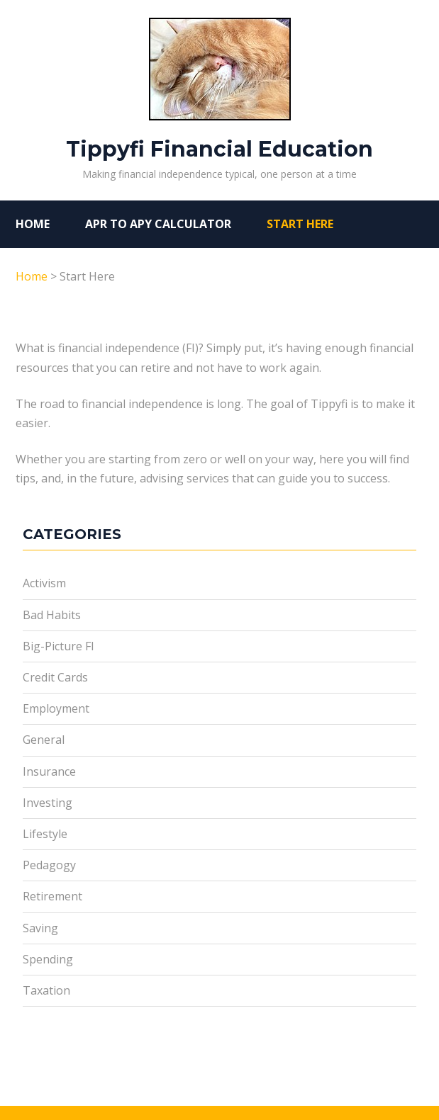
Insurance (49, 771)
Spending (48, 959)
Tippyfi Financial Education (219, 90)
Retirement (52, 896)
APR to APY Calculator (158, 224)
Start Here (300, 224)
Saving (40, 928)
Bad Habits (52, 615)
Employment (56, 708)
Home (33, 224)
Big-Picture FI (58, 646)
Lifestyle (45, 834)
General (44, 739)
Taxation (46, 990)
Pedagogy (49, 865)
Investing (47, 802)
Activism (44, 583)
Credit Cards (55, 677)
